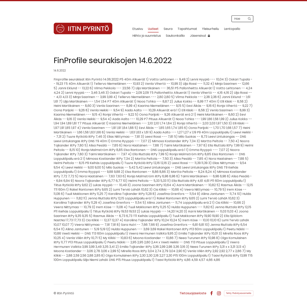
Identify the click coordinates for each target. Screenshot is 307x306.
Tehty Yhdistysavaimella (238, 293)
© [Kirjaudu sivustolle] (55, 293)
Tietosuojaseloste (193, 293)
